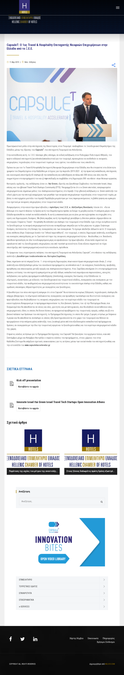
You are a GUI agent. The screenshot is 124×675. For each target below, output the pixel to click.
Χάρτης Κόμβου (76, 638)
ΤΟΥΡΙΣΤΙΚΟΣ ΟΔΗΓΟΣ (28, 586)
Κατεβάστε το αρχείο (28, 386)
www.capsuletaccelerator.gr (37, 345)
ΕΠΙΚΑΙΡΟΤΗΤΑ (25, 593)
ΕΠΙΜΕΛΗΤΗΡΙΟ (25, 579)
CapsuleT (68, 334)
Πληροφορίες (109, 638)
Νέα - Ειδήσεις (30, 62)
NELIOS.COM (110, 664)
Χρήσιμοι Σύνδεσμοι (106, 642)
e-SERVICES (24, 606)
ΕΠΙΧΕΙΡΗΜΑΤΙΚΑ (26, 600)
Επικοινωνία (93, 638)
